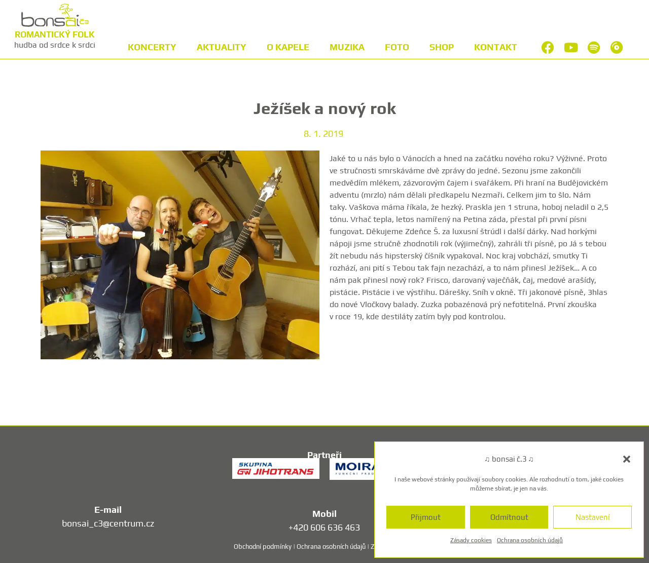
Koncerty (152, 47)
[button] (627, 459)
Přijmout (426, 517)
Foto (397, 47)
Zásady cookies (471, 540)
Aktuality (221, 47)
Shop (441, 47)
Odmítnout (509, 517)
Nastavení (592, 517)
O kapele (288, 47)
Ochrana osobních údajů (530, 540)
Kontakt (495, 47)
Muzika (347, 47)
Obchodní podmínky (263, 546)
